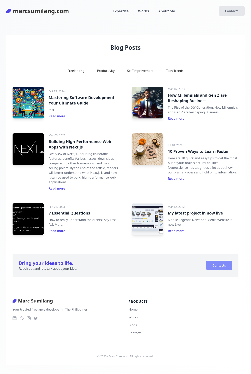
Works (143, 11)
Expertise (121, 11)
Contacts (231, 11)
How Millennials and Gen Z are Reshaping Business (197, 98)
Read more (57, 116)
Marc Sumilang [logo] (33, 301)
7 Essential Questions (69, 213)
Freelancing (76, 71)
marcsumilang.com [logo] (37, 11)
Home (133, 309)
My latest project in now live (195, 213)
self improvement (140, 71)
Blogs (133, 325)
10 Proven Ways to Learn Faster (198, 151)
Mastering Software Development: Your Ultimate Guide (82, 100)
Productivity (106, 71)
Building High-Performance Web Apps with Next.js (80, 144)
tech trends (175, 71)
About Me (166, 11)
